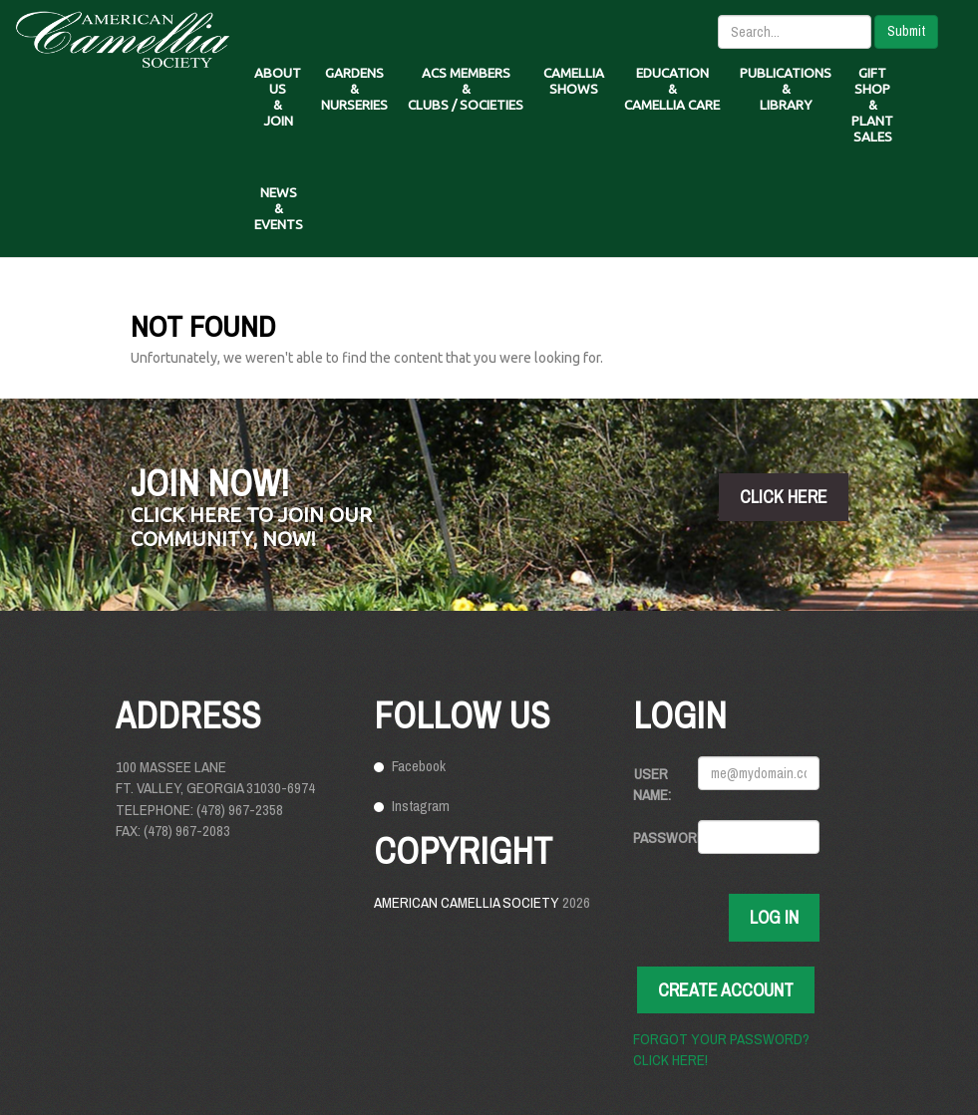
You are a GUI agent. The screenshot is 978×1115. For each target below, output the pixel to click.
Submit (906, 31)
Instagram (421, 805)
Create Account (726, 989)
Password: (658, 837)
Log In (774, 917)
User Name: (652, 784)
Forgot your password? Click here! (721, 1049)
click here (783, 496)
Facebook (419, 765)
